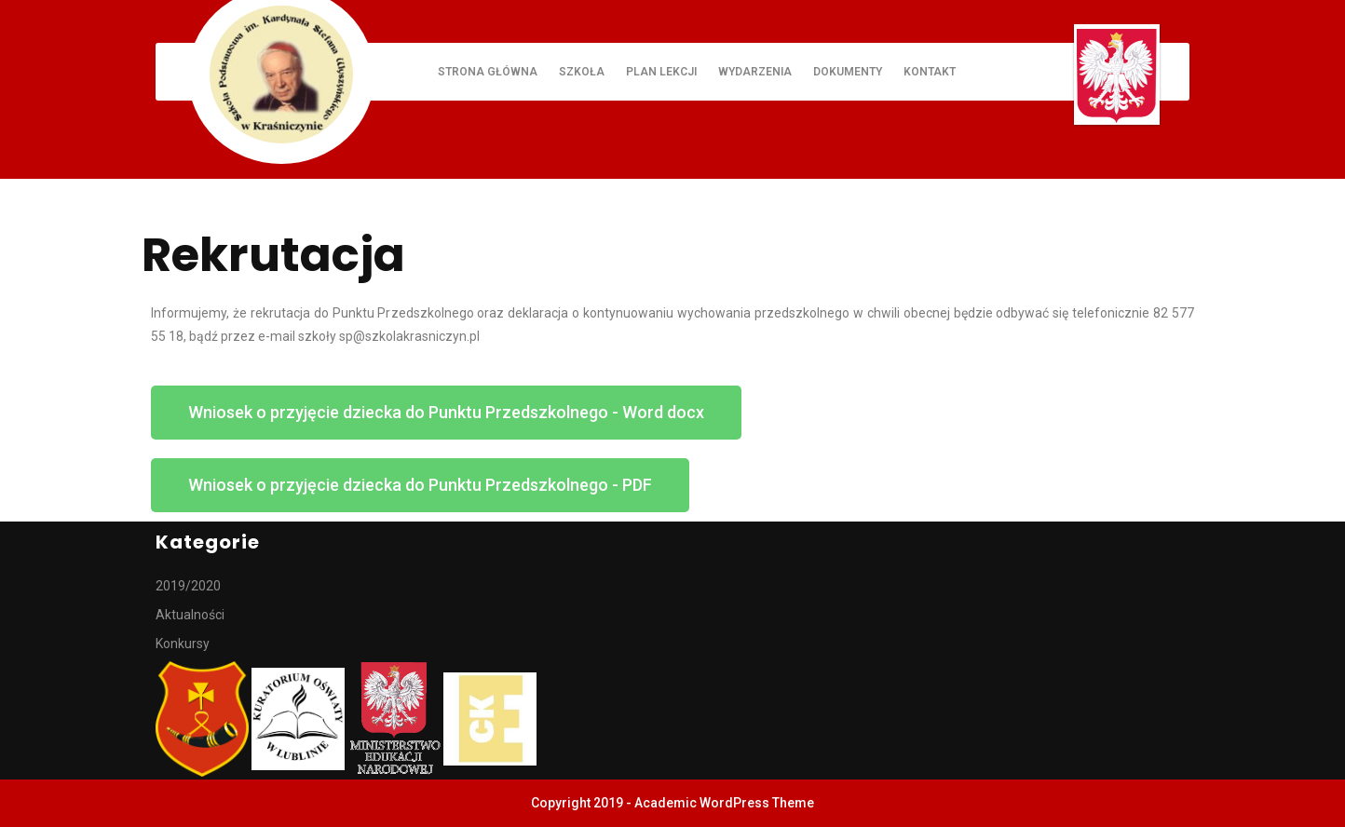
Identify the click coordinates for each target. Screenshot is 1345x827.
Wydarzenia (755, 71)
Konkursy (183, 643)
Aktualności (190, 614)
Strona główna (487, 71)
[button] (446, 413)
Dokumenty (847, 71)
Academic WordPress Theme (724, 802)
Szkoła (582, 71)
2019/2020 (188, 585)
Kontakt (929, 71)
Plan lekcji (661, 71)
